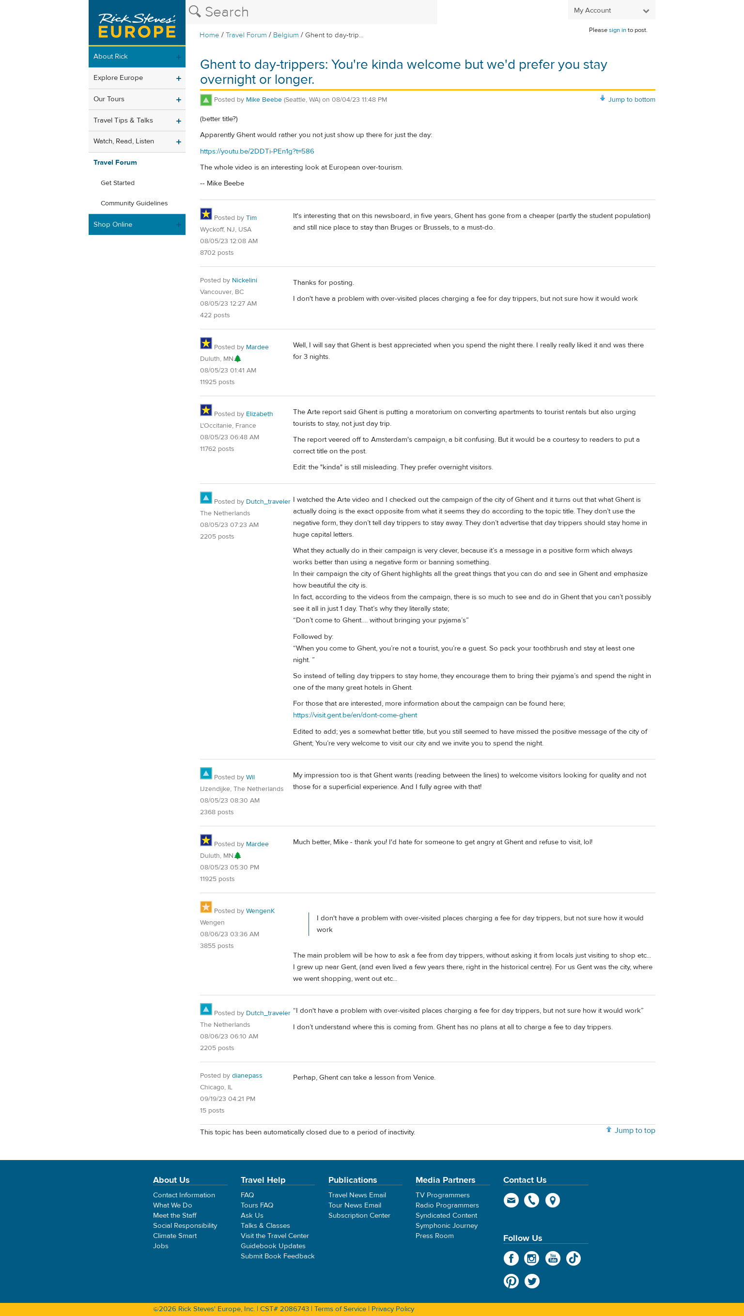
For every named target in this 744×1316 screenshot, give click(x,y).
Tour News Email (354, 1205)
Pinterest (511, 1281)
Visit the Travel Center (275, 1235)
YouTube (553, 1258)
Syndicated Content (446, 1215)
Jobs (161, 1246)
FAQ (247, 1195)
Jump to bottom (631, 99)
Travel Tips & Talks (123, 120)
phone (532, 1200)
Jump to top (635, 1130)
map (553, 1200)
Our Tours (108, 99)
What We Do (172, 1205)
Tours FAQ (257, 1205)
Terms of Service (340, 1309)
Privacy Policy (393, 1309)
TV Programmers (443, 1195)
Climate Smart (175, 1235)
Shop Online (112, 224)
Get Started (118, 183)
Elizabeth (259, 414)
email (511, 1200)
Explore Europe (118, 77)
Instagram (532, 1258)
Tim (251, 218)
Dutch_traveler (268, 501)
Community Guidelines (134, 203)
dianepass (247, 1075)
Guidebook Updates (273, 1246)
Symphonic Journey (447, 1225)
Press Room (435, 1235)
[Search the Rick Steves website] (311, 12)
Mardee (257, 347)
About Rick (110, 56)
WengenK (260, 911)
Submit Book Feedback (278, 1256)
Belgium (286, 35)
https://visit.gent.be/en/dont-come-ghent (355, 715)
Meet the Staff (175, 1215)
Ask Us (252, 1215)
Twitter (532, 1281)
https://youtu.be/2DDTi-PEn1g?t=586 (257, 151)
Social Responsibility (185, 1225)
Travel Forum (246, 35)
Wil (250, 777)
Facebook (511, 1258)
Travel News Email (357, 1195)
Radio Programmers (447, 1205)
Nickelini (244, 280)
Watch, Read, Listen (123, 141)
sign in (617, 30)
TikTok (574, 1258)
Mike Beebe (264, 99)
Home (209, 35)
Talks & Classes (265, 1225)
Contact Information (184, 1195)
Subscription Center (359, 1215)
